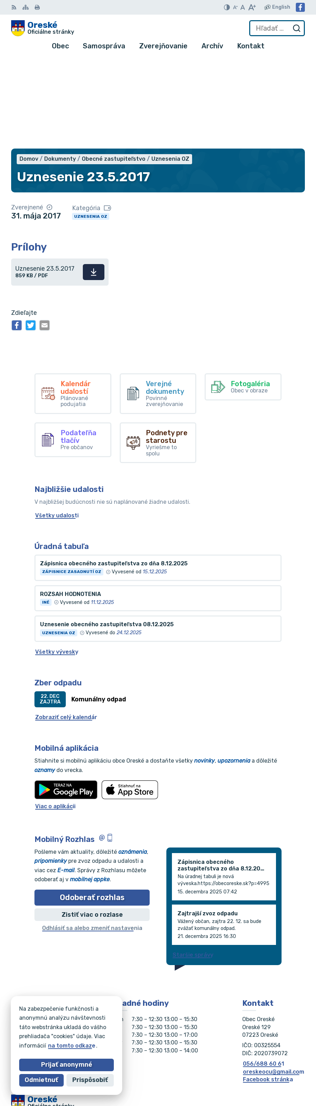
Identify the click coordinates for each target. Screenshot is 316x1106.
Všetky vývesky (56, 561)
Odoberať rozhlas (92, 807)
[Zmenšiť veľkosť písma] (235, 7)
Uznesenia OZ (90, 126)
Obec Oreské (73, 1036)
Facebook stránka (268, 989)
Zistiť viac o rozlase (92, 824)
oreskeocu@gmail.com (273, 981)
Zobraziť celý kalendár (66, 627)
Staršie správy (193, 864)
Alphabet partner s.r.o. (114, 1029)
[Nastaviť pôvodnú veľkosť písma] (242, 7)
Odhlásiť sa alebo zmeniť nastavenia (92, 838)
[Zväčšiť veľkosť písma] (251, 7)
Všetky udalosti (57, 425)
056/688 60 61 (263, 973)
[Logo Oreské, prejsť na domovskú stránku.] (42, 28)
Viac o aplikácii (55, 716)
